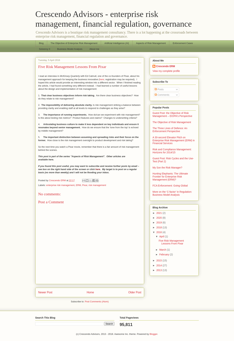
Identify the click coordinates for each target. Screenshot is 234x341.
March (163, 249)
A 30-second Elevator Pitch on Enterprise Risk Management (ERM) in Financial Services (174, 140)
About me (94, 49)
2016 (159, 232)
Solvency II (44, 49)
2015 (159, 260)
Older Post (134, 292)
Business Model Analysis (69, 49)
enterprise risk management (60, 185)
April (162, 236)
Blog (41, 43)
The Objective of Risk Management (172, 122)
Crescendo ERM (165, 66)
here (101, 79)
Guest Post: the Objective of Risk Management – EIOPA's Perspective (172, 114)
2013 (159, 270)
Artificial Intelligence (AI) (116, 43)
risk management (97, 185)
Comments (162, 94)
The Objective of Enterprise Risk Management (74, 43)
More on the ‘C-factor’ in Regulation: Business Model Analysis (172, 193)
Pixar (84, 185)
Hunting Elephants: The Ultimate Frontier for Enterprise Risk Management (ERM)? (170, 176)
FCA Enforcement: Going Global (170, 185)
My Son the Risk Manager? (167, 167)
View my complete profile (166, 71)
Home (90, 292)
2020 (159, 217)
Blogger (153, 334)
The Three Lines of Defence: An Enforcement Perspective (170, 130)
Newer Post (45, 292)
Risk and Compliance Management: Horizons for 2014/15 (172, 151)
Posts (159, 89)
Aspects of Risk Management (151, 43)
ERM (78, 185)
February (164, 254)
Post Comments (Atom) (97, 301)
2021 (159, 213)
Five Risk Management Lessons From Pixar (171, 242)
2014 (159, 265)
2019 (159, 222)
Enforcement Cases (183, 43)
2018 (159, 227)
